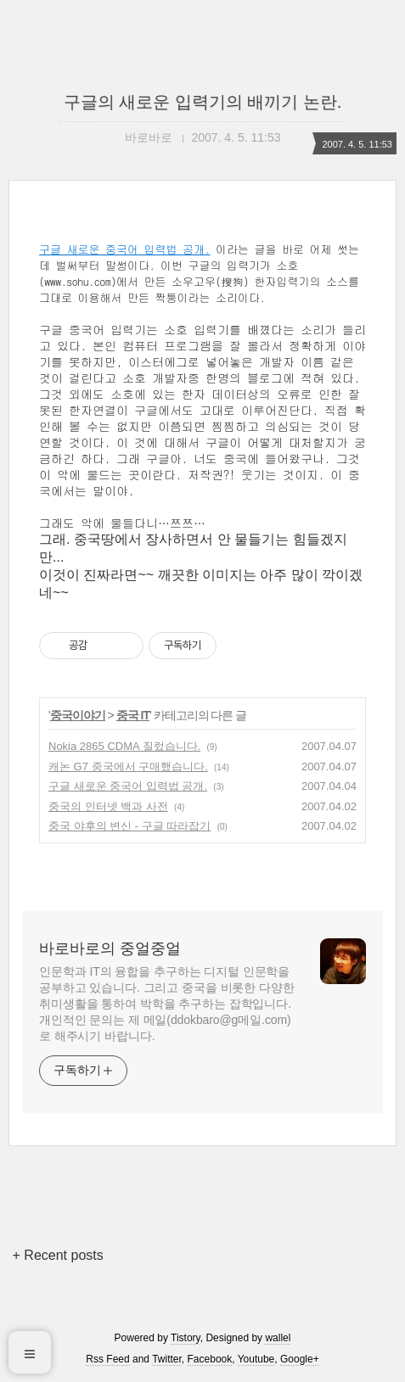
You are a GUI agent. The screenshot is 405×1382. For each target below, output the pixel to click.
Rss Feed (107, 1359)
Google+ (299, 1359)
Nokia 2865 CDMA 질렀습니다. (124, 746)
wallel (277, 1338)
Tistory (185, 1338)
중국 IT (132, 715)
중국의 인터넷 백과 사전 (108, 806)
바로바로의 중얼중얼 (110, 948)
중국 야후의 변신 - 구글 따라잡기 (129, 826)
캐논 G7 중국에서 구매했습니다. (128, 766)
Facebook (210, 1359)
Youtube (256, 1359)
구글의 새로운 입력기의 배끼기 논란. (203, 101)
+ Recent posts (58, 1255)
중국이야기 (77, 715)
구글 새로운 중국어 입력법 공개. (125, 249)
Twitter (167, 1359)
